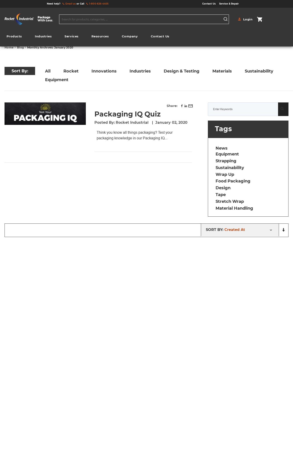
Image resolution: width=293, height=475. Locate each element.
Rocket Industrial (133, 122)
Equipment (56, 79)
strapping (226, 160)
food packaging (233, 181)
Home (9, 47)
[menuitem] (14, 36)
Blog (20, 47)
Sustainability (259, 71)
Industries (140, 71)
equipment (227, 154)
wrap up (225, 174)
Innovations (104, 71)
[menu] (88, 37)
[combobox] (144, 19)
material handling (234, 208)
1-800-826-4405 (99, 3)
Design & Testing (181, 71)
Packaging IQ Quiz (127, 114)
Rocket (71, 71)
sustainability (230, 167)
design (223, 187)
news (222, 148)
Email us (70, 3)
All (47, 71)
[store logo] (31, 19)
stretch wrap (230, 201)
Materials (222, 71)
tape (221, 194)
